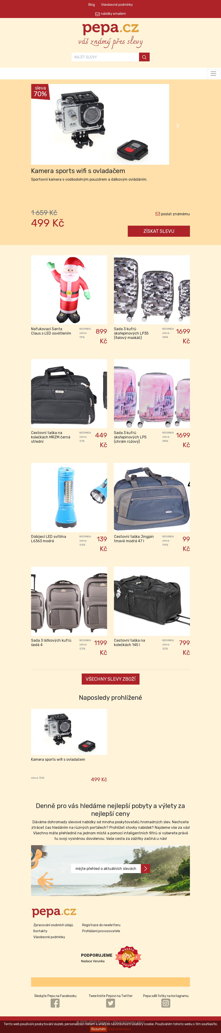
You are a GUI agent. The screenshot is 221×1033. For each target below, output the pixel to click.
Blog (91, 5)
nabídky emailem (113, 14)
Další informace (119, 1029)
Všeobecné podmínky (117, 5)
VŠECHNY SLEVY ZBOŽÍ (111, 679)
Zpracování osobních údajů (53, 925)
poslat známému (175, 214)
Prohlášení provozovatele (101, 931)
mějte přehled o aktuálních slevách (113, 868)
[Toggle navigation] (213, 73)
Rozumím (98, 1029)
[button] (43, 125)
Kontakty (40, 931)
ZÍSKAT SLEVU (158, 231)
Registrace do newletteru (101, 925)
